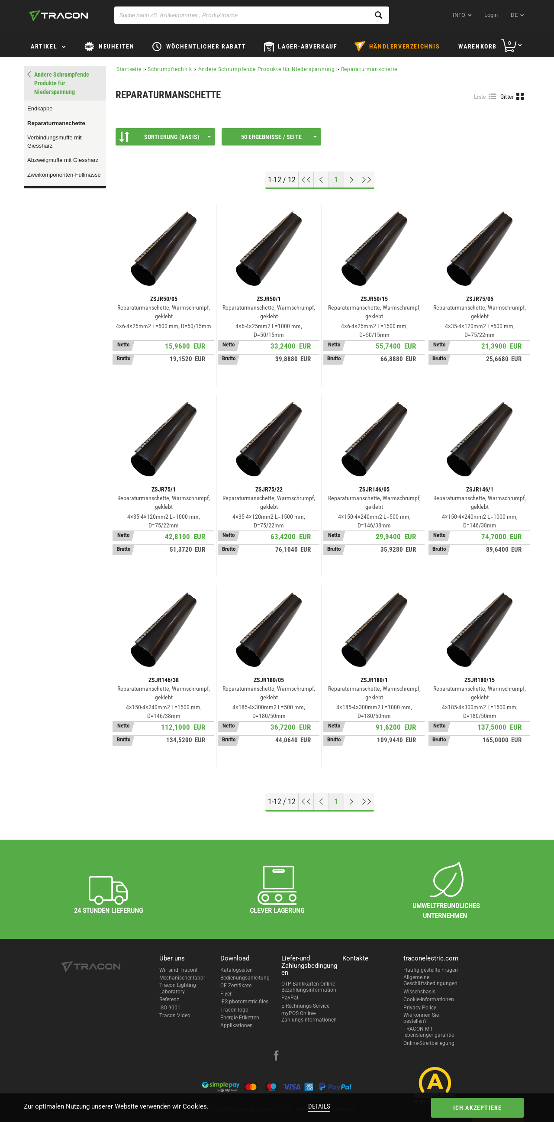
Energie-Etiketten (239, 1018)
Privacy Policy (419, 1008)
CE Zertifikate (235, 986)
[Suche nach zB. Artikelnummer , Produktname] (251, 15)
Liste (480, 96)
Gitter (507, 96)
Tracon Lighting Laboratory (177, 988)
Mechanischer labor (182, 978)
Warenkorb (477, 46)
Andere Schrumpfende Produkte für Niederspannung (266, 69)
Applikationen (236, 1025)
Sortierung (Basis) (165, 137)
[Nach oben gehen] (306, 179)
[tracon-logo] (58, 15)
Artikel (44, 46)
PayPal (289, 998)
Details (319, 1106)
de (514, 15)
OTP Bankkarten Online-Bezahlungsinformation (308, 987)
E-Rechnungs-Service (305, 1006)
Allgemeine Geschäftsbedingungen (430, 980)
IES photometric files (244, 1002)
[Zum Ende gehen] (366, 179)
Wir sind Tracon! (178, 970)
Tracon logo (234, 1010)
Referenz (169, 999)
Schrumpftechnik (170, 69)
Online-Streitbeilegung (428, 1043)
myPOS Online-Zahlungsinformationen (309, 1016)
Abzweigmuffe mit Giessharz (63, 160)
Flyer (226, 994)
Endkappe (40, 108)
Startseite (129, 69)
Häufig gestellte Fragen (430, 970)
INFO (459, 15)
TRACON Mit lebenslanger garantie (428, 1032)
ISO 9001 (169, 1008)
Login (491, 15)
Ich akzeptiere (477, 1107)
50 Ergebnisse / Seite (279, 136)
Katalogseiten (236, 970)
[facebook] (276, 1056)
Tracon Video (174, 1015)
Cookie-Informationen (428, 999)
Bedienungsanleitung (245, 978)
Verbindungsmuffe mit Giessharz (54, 141)
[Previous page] (321, 179)
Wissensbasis (419, 992)
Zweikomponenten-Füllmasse (64, 174)
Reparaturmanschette (56, 123)
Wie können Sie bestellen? (421, 1018)
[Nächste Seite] (351, 179)
